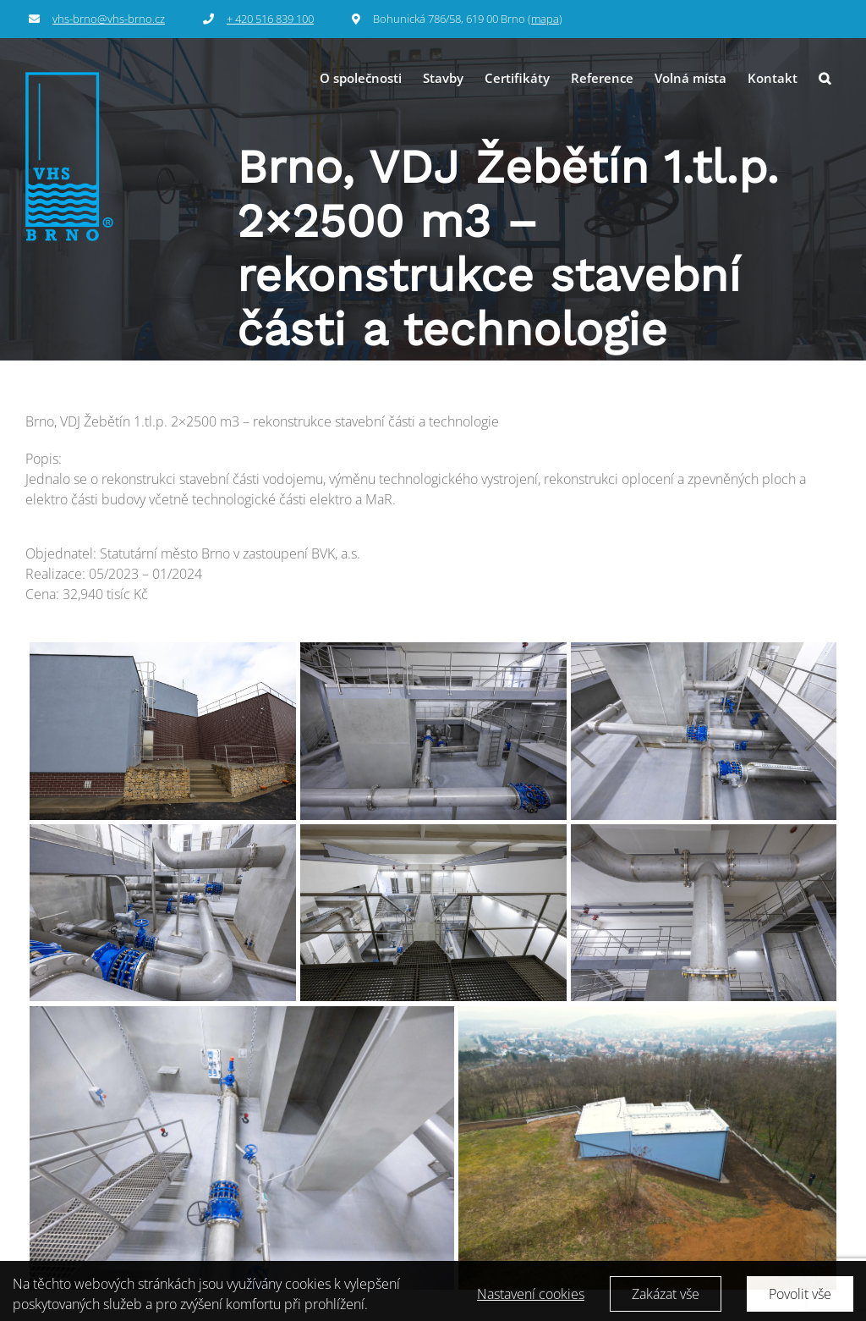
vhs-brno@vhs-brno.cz (108, 18)
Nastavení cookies (530, 1300)
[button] (824, 78)
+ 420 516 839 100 (270, 18)
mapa (545, 18)
